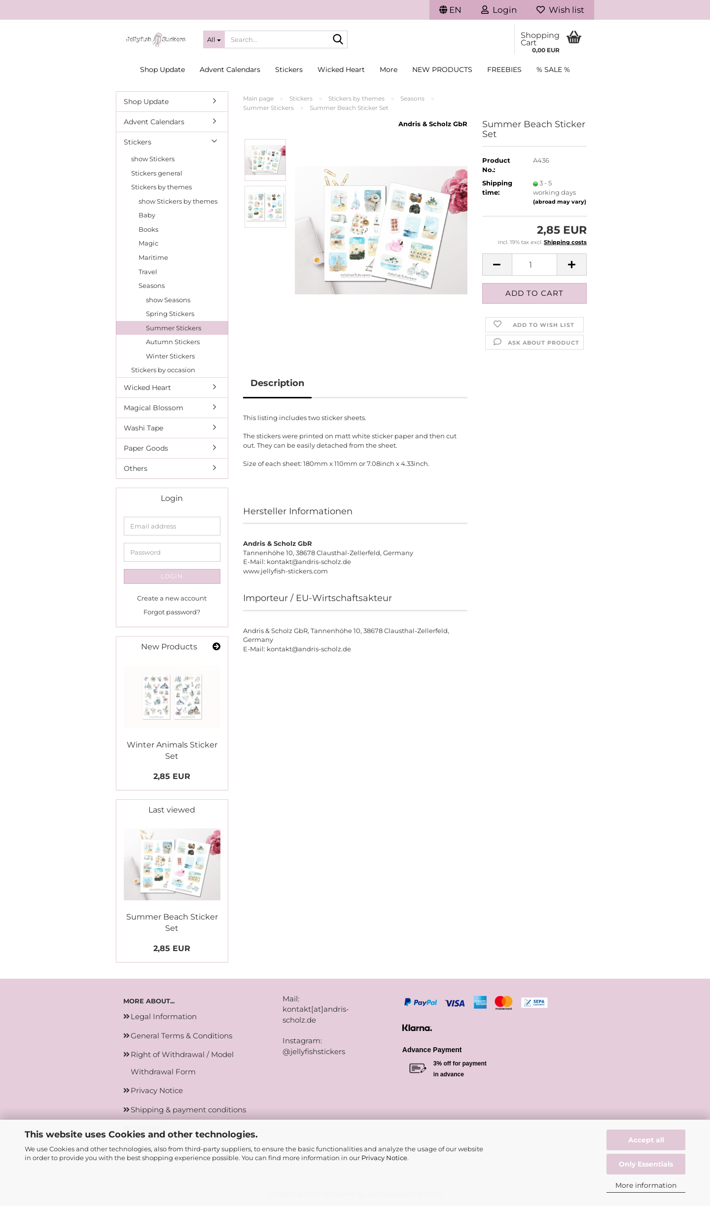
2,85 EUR (171, 776)
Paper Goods (146, 448)
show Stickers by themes (178, 201)
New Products (442, 69)
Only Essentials (646, 1164)
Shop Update (162, 69)
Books (148, 229)
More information (645, 1185)
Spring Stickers (170, 314)
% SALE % (553, 69)
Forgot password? (171, 612)
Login (172, 576)
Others (135, 468)
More (388, 69)
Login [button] (499, 10)
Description (277, 383)
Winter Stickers (170, 356)
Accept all (646, 1139)
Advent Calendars (230, 69)
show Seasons (168, 300)
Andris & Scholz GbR (432, 124)
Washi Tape (143, 428)
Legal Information (164, 1016)
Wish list (560, 10)
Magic (148, 243)
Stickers (289, 69)
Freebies (504, 69)
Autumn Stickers (173, 342)
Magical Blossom (153, 407)
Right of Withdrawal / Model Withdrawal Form (182, 1063)
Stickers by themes (161, 187)
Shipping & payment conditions (188, 1109)
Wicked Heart (341, 69)
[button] (450, 10)
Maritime (153, 257)
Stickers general (156, 173)
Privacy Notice (384, 1158)
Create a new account (172, 598)
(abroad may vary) (559, 201)
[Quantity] (535, 264)
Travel (148, 272)
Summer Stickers (173, 328)
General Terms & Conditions (181, 1035)
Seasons (152, 285)
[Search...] (214, 39)
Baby (147, 215)
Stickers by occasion (163, 370)
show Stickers (153, 159)
